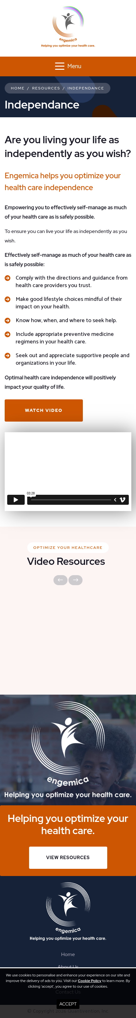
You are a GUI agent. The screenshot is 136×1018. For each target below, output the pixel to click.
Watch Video (44, 410)
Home (18, 88)
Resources (46, 88)
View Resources (68, 857)
